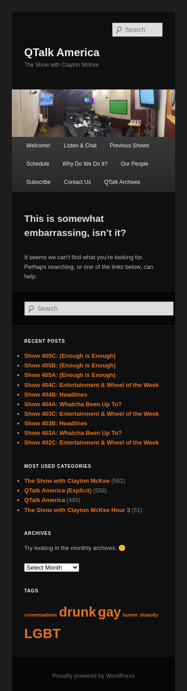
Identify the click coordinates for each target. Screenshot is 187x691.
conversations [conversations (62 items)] (40, 615)
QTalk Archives (122, 182)
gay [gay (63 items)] (109, 611)
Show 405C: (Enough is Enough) (70, 355)
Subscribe (38, 182)
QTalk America (61, 52)
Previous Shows (129, 145)
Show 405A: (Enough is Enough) (70, 375)
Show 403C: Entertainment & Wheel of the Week (91, 413)
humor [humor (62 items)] (130, 615)
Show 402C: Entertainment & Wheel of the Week (91, 442)
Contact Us (77, 182)
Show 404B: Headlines (55, 394)
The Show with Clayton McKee (67, 480)
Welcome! (38, 145)
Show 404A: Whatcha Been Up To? (72, 404)
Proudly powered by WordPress (93, 676)
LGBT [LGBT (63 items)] (42, 633)
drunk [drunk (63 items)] (77, 611)
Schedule (37, 164)
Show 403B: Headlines (55, 423)
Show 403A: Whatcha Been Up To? (72, 432)
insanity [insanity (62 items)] (149, 615)
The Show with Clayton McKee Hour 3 (77, 510)
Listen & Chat (80, 145)
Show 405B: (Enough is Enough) (70, 365)
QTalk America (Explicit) (57, 490)
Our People (134, 164)
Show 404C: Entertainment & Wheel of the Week (91, 385)
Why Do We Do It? (84, 164)
